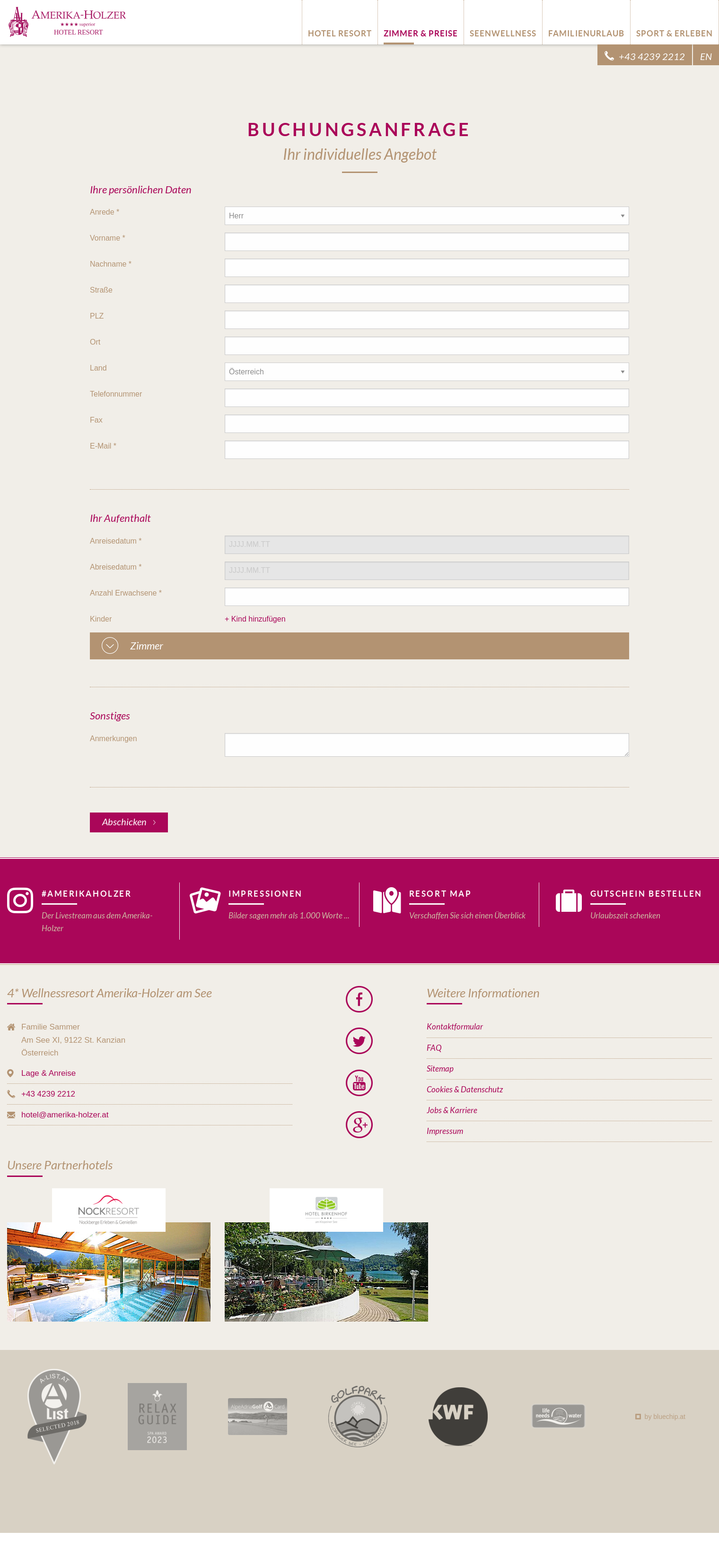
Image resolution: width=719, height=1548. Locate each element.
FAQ (434, 1048)
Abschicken (125, 822)
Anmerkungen (113, 739)
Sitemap (440, 1069)
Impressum (445, 1131)
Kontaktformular (455, 1027)
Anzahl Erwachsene (126, 593)
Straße (101, 290)
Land (98, 368)
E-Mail (103, 446)
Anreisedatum (115, 541)
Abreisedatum (115, 567)
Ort (95, 342)
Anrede (104, 212)
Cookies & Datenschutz (465, 1090)
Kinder (101, 619)
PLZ (97, 316)
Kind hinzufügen (258, 619)
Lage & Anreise (48, 1073)
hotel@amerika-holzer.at (65, 1114)
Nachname (111, 264)
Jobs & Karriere (452, 1111)
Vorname (107, 238)
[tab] (359, 646)
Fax (96, 420)
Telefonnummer (116, 394)
